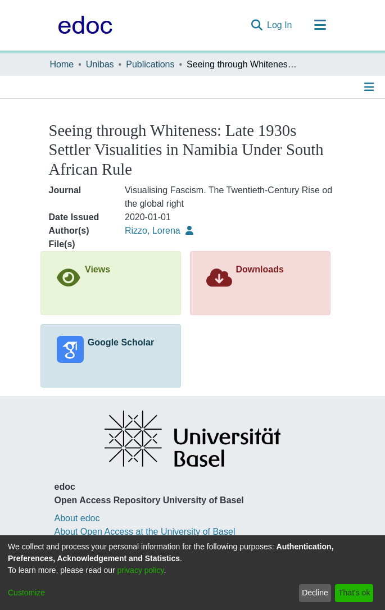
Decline (315, 592)
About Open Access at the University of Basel (145, 531)
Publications (150, 64)
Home (62, 64)
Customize (26, 592)
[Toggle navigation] (320, 25)
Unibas (100, 64)
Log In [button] (280, 25)
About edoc (77, 518)
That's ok (354, 592)
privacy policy (140, 570)
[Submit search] (257, 25)
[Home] (82, 25)
